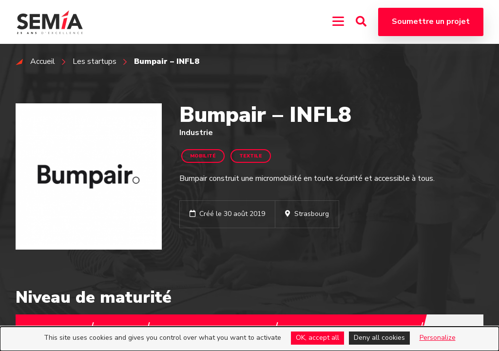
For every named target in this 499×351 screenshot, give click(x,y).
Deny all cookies (379, 337)
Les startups (94, 61)
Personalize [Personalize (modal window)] (438, 337)
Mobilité (203, 156)
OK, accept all (317, 337)
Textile (250, 156)
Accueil (42, 61)
